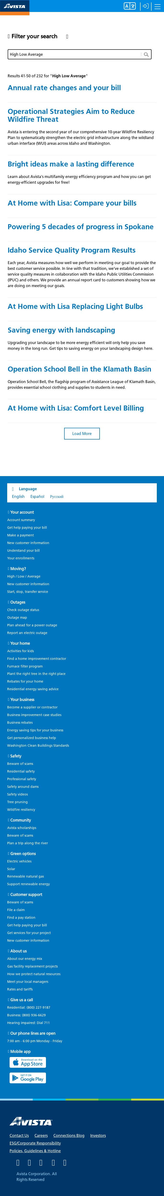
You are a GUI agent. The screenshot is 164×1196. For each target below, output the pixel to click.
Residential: (31, 1008)
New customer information (28, 543)
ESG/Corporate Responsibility (35, 1143)
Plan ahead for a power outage (32, 625)
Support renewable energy (28, 884)
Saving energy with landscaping (61, 330)
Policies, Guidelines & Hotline (35, 1151)
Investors (98, 1135)
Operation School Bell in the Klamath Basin (79, 369)
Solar (11, 869)
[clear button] (141, 53)
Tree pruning (17, 802)
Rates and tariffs (20, 989)
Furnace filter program (25, 666)
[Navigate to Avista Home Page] (14, 11)
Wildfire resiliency (21, 810)
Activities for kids (20, 651)
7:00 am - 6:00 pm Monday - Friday (34, 1041)
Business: (29, 1015)
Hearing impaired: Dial (31, 1023)
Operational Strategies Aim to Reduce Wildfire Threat (71, 115)
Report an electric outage (27, 633)
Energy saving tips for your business (35, 730)
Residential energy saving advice (33, 689)
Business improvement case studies (34, 715)
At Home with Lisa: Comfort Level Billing (76, 408)
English (18, 496)
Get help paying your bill (27, 528)
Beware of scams (20, 764)
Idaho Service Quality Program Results (72, 250)
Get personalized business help (31, 738)
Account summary (21, 520)
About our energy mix (24, 959)
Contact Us (19, 1135)
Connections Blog (69, 1135)
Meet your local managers (27, 982)
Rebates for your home (25, 681)
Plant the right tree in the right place (36, 674)
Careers (41, 1135)
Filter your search (34, 36)
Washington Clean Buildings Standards (38, 746)
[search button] (148, 54)
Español (37, 496)
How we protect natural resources (33, 974)
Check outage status (23, 610)
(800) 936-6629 (33, 1015)
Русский (56, 496)
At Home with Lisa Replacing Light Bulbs (75, 306)
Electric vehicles (19, 861)
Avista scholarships (21, 828)
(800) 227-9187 (38, 1008)
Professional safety (21, 779)
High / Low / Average (23, 576)
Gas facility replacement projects (32, 966)
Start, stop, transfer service (27, 592)
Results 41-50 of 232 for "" (48, 76)
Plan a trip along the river (27, 843)
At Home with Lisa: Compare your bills (72, 203)
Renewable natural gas (25, 876)
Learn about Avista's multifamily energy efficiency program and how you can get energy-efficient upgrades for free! (79, 179)
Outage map (17, 618)
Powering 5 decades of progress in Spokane (81, 226)
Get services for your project (29, 933)
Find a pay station (21, 918)
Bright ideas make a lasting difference (71, 164)
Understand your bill (23, 551)
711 (47, 1023)
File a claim (16, 910)
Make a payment (20, 535)
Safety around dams (23, 787)
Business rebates (20, 723)
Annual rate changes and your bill (64, 87)
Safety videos (17, 794)
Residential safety (21, 771)
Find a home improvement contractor (36, 659)
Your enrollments (20, 558)
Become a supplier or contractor (32, 707)
